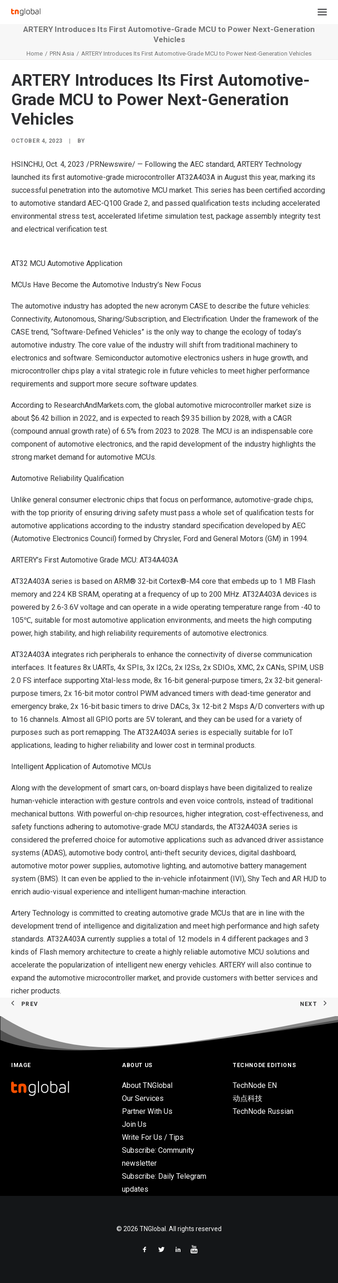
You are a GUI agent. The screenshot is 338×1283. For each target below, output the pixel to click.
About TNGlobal (147, 1085)
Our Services (143, 1098)
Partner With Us (147, 1111)
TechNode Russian (263, 1111)
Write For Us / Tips (153, 1137)
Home (34, 53)
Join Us (134, 1124)
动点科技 (247, 1098)
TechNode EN (255, 1085)
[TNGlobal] (25, 12)
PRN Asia (62, 53)
